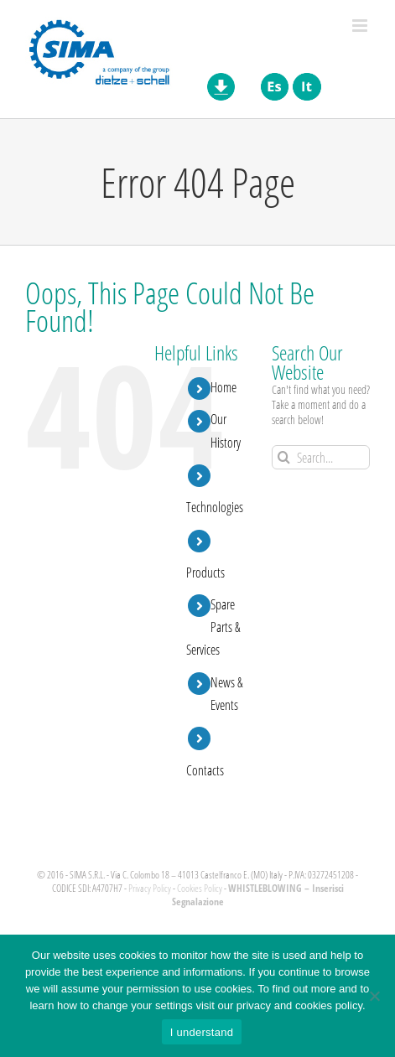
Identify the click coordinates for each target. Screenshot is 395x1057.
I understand (201, 1032)
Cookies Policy (199, 888)
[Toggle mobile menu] (361, 25)
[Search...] (321, 457)
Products (205, 572)
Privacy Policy (149, 888)
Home (223, 387)
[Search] (284, 457)
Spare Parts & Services (213, 626)
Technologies (214, 507)
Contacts (205, 770)
